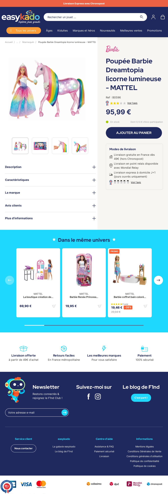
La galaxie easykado (64, 446)
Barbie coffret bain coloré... (130, 297)
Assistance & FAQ (104, 446)
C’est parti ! (141, 397)
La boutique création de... (38, 297)
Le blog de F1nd (64, 451)
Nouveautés (107, 30)
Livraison (104, 456)
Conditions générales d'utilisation (144, 456)
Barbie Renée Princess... (84, 297)
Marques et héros (84, 30)
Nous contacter (23, 448)
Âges (49, 30)
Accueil (9, 42)
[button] (158, 280)
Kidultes (62, 30)
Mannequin (28, 42)
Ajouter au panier (134, 133)
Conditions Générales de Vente (144, 451)
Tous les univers (26, 30)
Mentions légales (144, 446)
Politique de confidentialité (144, 461)
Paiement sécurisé (104, 451)
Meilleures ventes (131, 30)
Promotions (154, 30)
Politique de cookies (145, 465)
